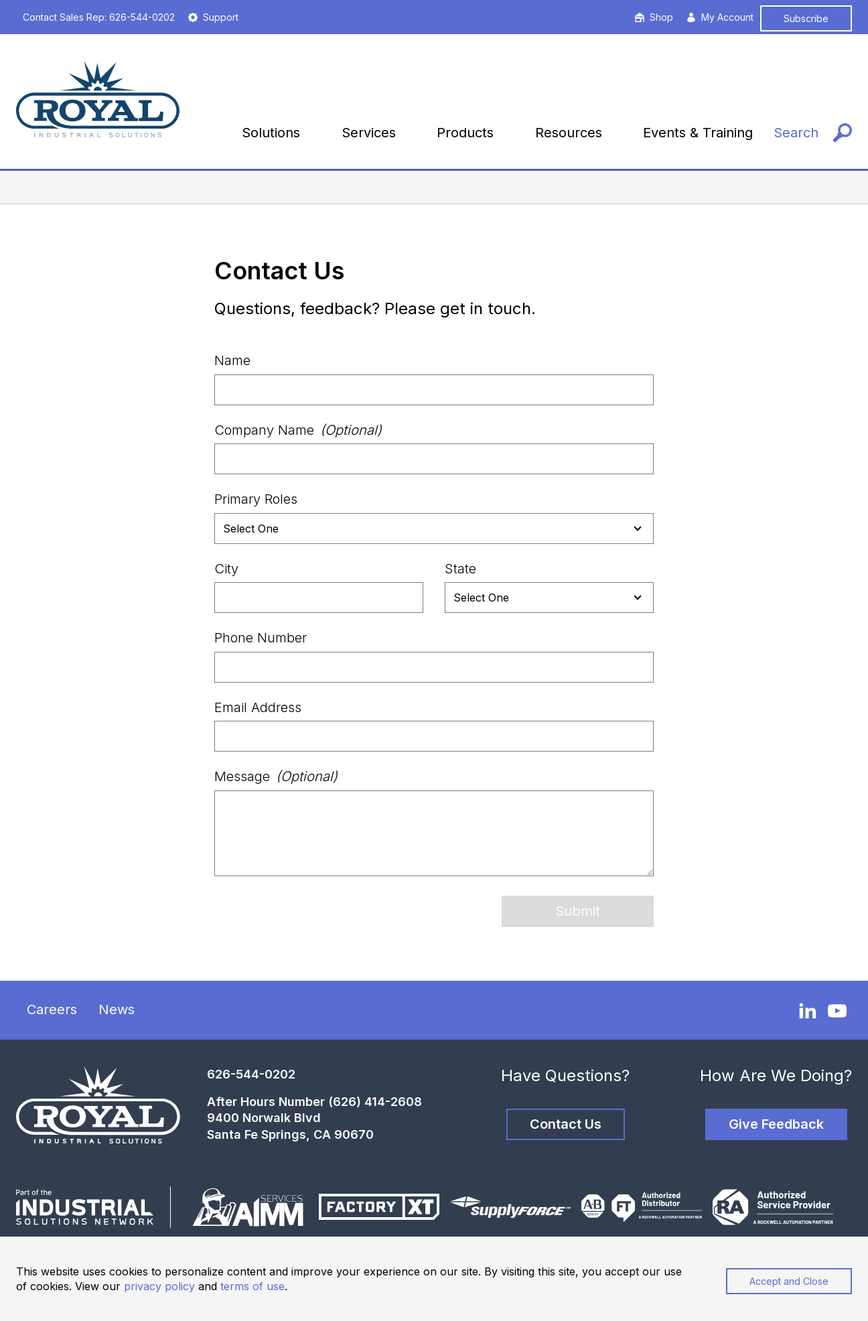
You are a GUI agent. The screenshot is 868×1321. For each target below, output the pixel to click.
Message (276, 776)
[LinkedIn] (807, 1010)
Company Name (298, 430)
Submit (577, 911)
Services (369, 133)
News (116, 1009)
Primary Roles (255, 499)
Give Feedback (776, 1124)
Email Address (257, 707)
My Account (719, 17)
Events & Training (698, 133)
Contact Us (565, 1124)
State (460, 569)
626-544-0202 (251, 1074)
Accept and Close (788, 1281)
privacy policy (159, 1286)
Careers (52, 1009)
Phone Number (260, 638)
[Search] (813, 133)
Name (232, 360)
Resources (568, 133)
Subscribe (806, 18)
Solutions (271, 133)
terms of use (252, 1286)
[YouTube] (837, 1010)
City (226, 569)
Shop (654, 17)
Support (213, 17)
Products (465, 133)
